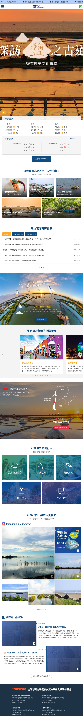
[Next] (80, 355)
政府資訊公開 (18, 234)
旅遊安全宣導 (31, 234)
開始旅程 (41, 319)
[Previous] (3, 355)
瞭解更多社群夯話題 (41, 676)
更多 (41, 267)
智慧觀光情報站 (41, 159)
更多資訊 (72, 138)
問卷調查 (80, 6)
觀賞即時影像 (61, 428)
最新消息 (7, 234)
